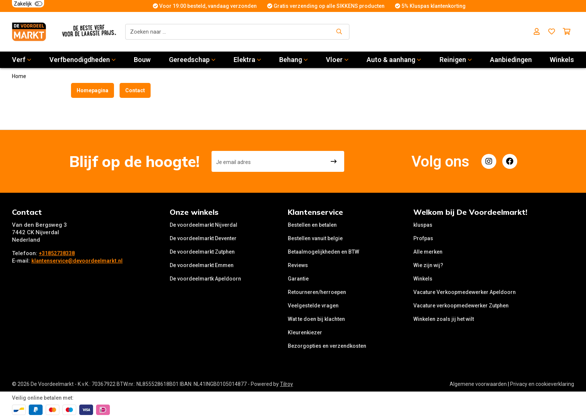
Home (19, 76)
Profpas (423, 238)
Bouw (142, 60)
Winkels (562, 60)
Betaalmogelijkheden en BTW (323, 252)
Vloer (337, 60)
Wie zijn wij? (428, 265)
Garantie (298, 279)
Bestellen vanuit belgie (315, 238)
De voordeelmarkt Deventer (203, 238)
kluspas (422, 225)
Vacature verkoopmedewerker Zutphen (461, 306)
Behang (293, 60)
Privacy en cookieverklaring (542, 384)
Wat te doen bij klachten (316, 319)
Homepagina (92, 90)
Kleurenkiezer (305, 332)
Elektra (247, 60)
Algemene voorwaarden (478, 384)
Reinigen (456, 60)
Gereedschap (192, 60)
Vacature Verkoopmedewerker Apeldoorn (464, 292)
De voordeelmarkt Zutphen (202, 252)
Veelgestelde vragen (313, 306)
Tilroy (286, 384)
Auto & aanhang (394, 60)
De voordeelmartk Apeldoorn (205, 279)
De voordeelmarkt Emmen (202, 265)
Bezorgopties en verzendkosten (327, 346)
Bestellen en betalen (312, 225)
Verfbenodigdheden (82, 60)
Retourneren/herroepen (317, 292)
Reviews (298, 265)
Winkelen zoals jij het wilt (443, 319)
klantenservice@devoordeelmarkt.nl (77, 261)
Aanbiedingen (511, 60)
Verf (21, 60)
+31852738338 (57, 253)
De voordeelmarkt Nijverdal (203, 225)
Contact (135, 90)
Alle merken (427, 252)
